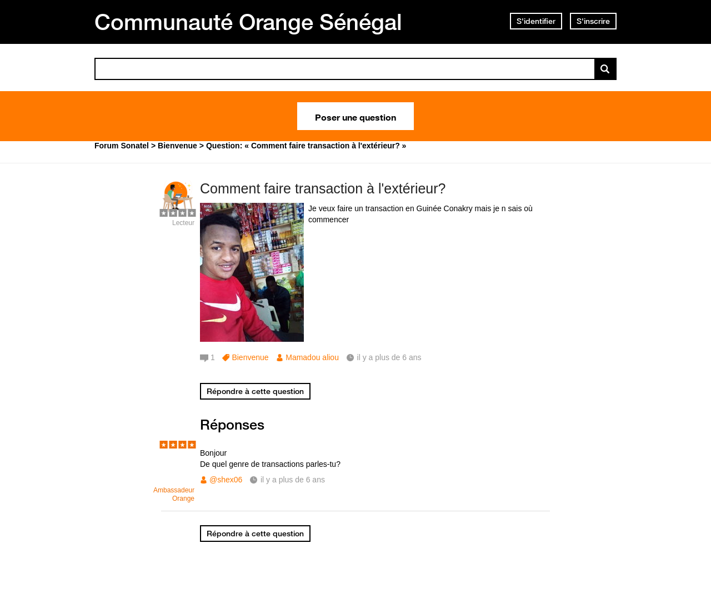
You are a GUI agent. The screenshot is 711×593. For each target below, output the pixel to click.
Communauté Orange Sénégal (248, 22)
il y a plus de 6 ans (293, 479)
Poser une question (355, 116)
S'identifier (536, 21)
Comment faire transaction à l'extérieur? (322, 188)
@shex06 (225, 479)
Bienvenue (250, 357)
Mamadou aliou (312, 357)
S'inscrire (593, 21)
